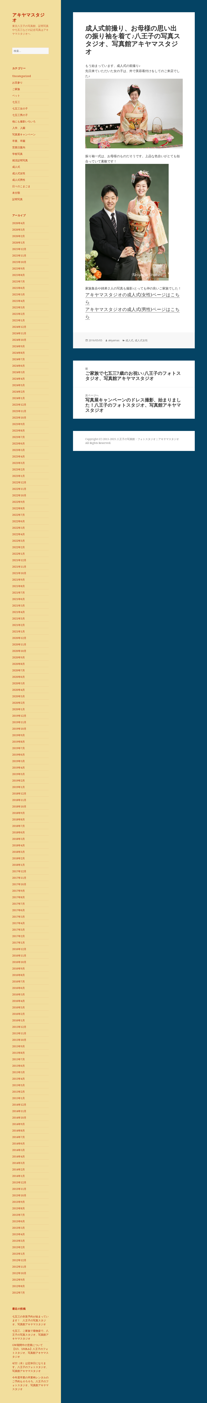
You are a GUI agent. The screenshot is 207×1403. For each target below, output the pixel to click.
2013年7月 (18, 1215)
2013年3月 (18, 1240)
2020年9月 (18, 657)
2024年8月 (18, 352)
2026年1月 (18, 242)
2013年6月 (18, 1221)
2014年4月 (18, 1156)
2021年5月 (18, 605)
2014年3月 (18, 1163)
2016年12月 (19, 949)
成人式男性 (18, 179)
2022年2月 (18, 547)
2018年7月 (18, 826)
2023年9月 (18, 424)
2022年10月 (19, 495)
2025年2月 (18, 314)
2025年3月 (18, 307)
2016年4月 (18, 1001)
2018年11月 (19, 800)
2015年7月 (18, 1059)
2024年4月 (18, 378)
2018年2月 (18, 858)
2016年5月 (18, 994)
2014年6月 (18, 1143)
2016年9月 (18, 968)
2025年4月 (18, 301)
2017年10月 (19, 884)
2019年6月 (18, 754)
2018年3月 (18, 852)
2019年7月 (18, 748)
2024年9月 (18, 346)
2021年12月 (19, 560)
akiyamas (114, 340)
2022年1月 (18, 553)
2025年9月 (18, 268)
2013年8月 (18, 1208)
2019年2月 (18, 780)
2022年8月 (18, 508)
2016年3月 (18, 1007)
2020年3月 (18, 696)
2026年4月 (18, 223)
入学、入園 (18, 128)
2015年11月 (19, 1033)
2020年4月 (18, 689)
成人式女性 (18, 173)
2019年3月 (18, 774)
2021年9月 (18, 579)
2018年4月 (18, 845)
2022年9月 (18, 502)
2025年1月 (18, 320)
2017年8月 (18, 897)
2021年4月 (18, 612)
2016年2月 (18, 1014)
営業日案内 (18, 147)
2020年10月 (19, 651)
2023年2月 (18, 469)
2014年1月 (18, 1176)
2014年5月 (18, 1150)
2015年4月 (18, 1078)
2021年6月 (18, 599)
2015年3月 (18, 1085)
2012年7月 (18, 1292)
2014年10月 (19, 1117)
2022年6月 (18, 521)
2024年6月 (18, 365)
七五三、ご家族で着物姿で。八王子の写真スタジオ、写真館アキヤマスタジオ (30, 1334)
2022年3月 (18, 540)
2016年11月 (19, 955)
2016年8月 (18, 975)
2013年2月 (18, 1247)
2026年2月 (18, 236)
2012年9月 (18, 1279)
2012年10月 (19, 1273)
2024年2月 (18, 391)
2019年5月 (18, 761)
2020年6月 (18, 677)
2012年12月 (19, 1260)
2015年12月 (19, 1027)
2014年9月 (18, 1124)
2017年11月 (19, 877)
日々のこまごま (21, 186)
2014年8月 (18, 1130)
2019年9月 (18, 735)
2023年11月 (19, 411)
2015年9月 (18, 1046)
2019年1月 (18, 787)
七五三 (16, 102)
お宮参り (17, 82)
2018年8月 (18, 819)
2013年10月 (19, 1195)
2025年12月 (19, 249)
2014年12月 (19, 1104)
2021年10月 (19, 573)
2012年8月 (18, 1286)
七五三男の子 (20, 115)
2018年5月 (18, 839)
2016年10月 (19, 962)
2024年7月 (18, 359)
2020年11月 (19, 644)
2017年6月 (18, 910)
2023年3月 (18, 463)
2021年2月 (18, 625)
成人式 (16, 167)
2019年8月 (18, 741)
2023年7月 (18, 437)
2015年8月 (18, 1052)
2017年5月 (18, 916)
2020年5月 (18, 683)
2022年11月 (19, 489)
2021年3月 (18, 618)
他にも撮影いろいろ (24, 121)
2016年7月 (18, 981)
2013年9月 (18, 1202)
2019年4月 (18, 767)
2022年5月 (18, 527)
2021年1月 (18, 631)
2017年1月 (18, 942)
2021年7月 (18, 592)
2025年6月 (18, 288)
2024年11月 (19, 333)
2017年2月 (18, 936)
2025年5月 (18, 294)
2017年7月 (18, 903)
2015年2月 (18, 1091)
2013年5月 (18, 1227)
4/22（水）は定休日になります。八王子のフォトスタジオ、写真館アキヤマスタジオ (30, 1367)
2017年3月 (18, 929)
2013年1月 (18, 1253)
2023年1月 (18, 476)
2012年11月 (19, 1266)
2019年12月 (19, 715)
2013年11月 (19, 1189)
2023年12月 (19, 404)
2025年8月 (18, 275)
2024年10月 (19, 339)
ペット (16, 95)
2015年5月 (18, 1072)
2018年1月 (18, 865)
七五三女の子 (20, 108)
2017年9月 (18, 890)
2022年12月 (19, 482)
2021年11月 (19, 566)
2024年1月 (18, 398)
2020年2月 (18, 702)
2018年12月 (19, 793)
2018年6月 (18, 832)
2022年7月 (18, 514)
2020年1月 (18, 709)
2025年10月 (19, 262)
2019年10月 (19, 728)
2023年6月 (18, 443)
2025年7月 (18, 281)
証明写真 (17, 199)
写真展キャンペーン (24, 134)
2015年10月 (19, 1040)
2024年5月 (18, 372)
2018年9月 (18, 813)
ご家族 (16, 89)
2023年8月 (18, 430)
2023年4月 (18, 456)
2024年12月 (19, 327)
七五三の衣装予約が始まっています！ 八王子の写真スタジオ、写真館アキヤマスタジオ (30, 1320)
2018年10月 (19, 806)
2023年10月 (19, 417)
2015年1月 (18, 1098)
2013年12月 (19, 1182)
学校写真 (17, 154)
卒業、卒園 (18, 141)
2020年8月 (18, 664)
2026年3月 (18, 229)
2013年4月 (18, 1234)
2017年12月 (19, 871)
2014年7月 (18, 1137)
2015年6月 (18, 1065)
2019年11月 (19, 722)
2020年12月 (19, 638)
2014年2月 (18, 1169)
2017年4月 (18, 923)
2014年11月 (19, 1111)
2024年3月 (18, 385)
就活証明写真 (20, 160)
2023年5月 (18, 450)
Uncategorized (21, 76)
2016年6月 (18, 988)
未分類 (16, 192)
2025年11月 (19, 255)
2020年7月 (18, 670)
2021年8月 (18, 586)
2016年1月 (18, 1020)
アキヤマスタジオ (28, 17)
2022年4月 (18, 534)
